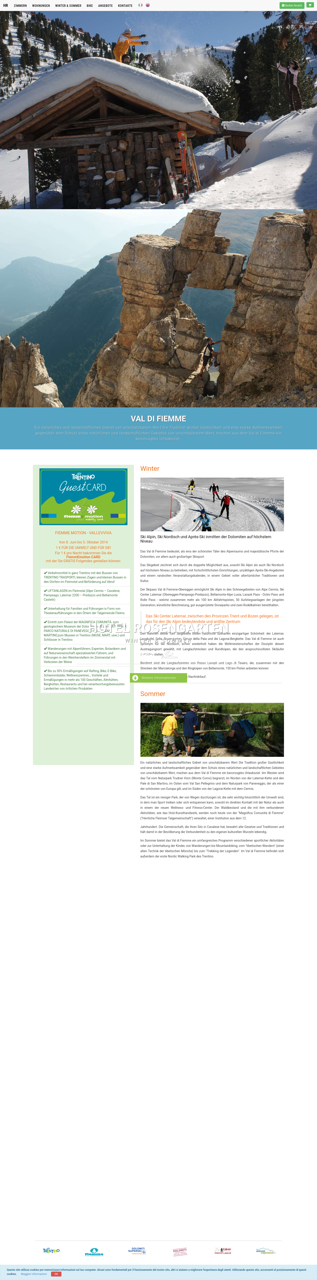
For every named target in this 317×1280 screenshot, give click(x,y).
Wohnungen (41, 5)
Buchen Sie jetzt (292, 5)
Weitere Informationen (154, 678)
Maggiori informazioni (34, 1274)
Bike (90, 5)
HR (5, 5)
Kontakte (125, 5)
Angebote (105, 5)
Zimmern (20, 5)
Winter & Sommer (68, 5)
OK (56, 1274)
